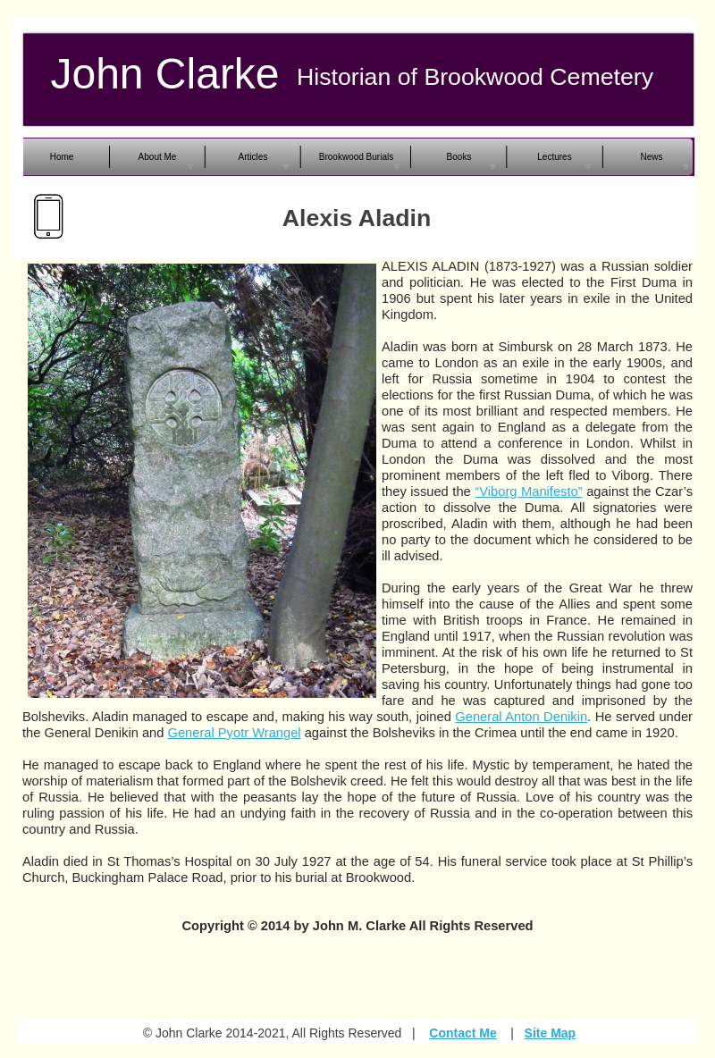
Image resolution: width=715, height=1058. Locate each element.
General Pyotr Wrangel (233, 733)
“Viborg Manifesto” (528, 491)
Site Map (550, 1033)
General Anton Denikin (521, 717)
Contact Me (462, 1033)
